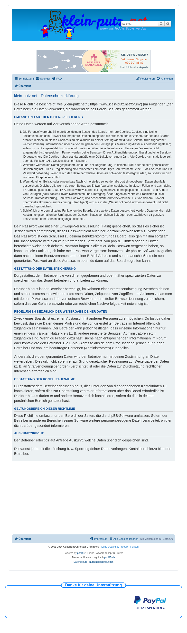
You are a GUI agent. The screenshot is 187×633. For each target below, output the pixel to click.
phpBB (80, 553)
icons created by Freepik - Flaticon (120, 546)
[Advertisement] (93, 498)
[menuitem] (43, 79)
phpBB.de (109, 557)
